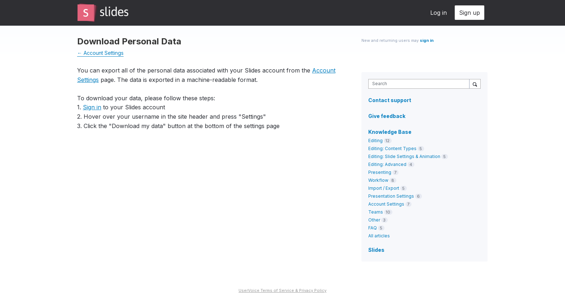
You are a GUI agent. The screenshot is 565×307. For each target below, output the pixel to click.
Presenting (379, 172)
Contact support (389, 100)
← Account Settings (100, 53)
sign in (426, 40)
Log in (438, 12)
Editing (375, 140)
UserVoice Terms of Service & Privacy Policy (282, 290)
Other (374, 220)
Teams (375, 212)
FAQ (372, 228)
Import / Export (383, 188)
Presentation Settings (391, 196)
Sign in (92, 107)
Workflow (378, 180)
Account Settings (386, 204)
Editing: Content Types (392, 148)
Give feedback (386, 116)
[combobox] (421, 84)
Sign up (469, 12)
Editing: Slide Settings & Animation (404, 156)
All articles (379, 235)
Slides (376, 250)
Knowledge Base (389, 132)
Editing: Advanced (387, 164)
